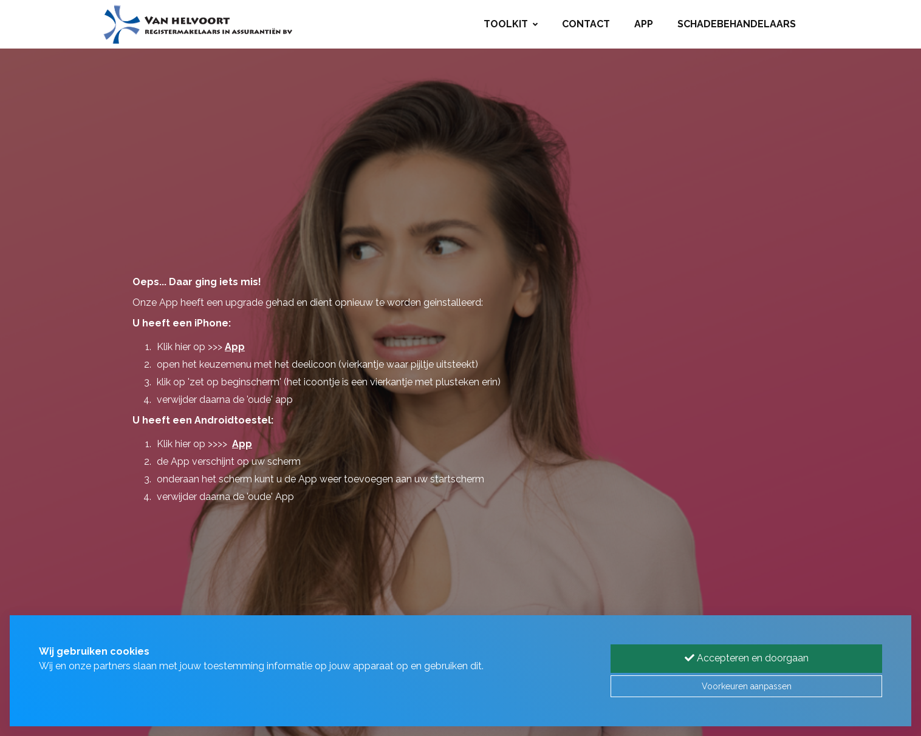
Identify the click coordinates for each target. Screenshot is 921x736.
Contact (586, 24)
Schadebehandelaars (736, 24)
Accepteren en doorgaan (747, 658)
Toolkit (511, 24)
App (643, 24)
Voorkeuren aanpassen (747, 686)
